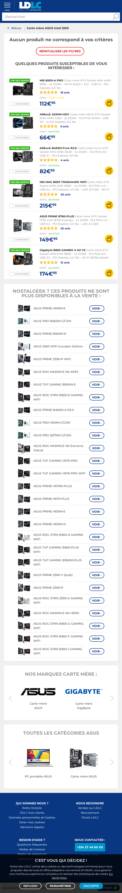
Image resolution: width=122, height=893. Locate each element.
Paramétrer (60, 886)
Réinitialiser (60, 51)
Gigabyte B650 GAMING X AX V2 (63, 250)
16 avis (55, 92)
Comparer (22, 103)
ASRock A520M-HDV (54, 114)
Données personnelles (24, 817)
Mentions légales (32, 827)
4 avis (54, 160)
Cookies (49, 817)
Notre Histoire (32, 808)
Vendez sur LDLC (90, 808)
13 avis (55, 262)
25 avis (55, 228)
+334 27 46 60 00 (90, 847)
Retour (16, 28)
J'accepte (91, 886)
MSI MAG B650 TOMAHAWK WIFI (63, 182)
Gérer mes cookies (32, 822)
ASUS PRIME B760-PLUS (57, 216)
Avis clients (36, 812)
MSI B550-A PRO (51, 80)
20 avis (55, 194)
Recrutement (90, 812)
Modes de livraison (32, 849)
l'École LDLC (90, 817)
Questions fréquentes (32, 844)
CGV (23, 812)
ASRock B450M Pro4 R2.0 (58, 148)
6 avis (54, 126)
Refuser (30, 886)
